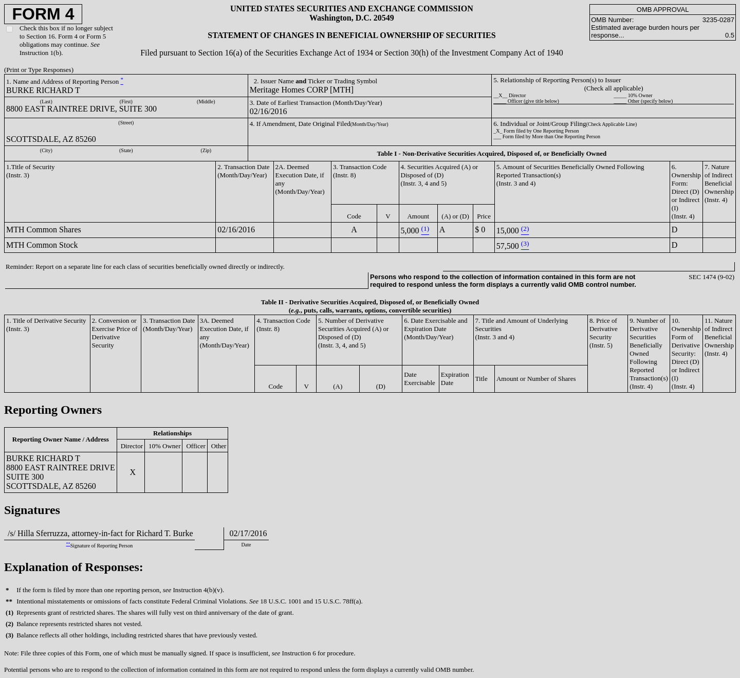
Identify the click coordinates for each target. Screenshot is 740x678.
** (68, 544)
